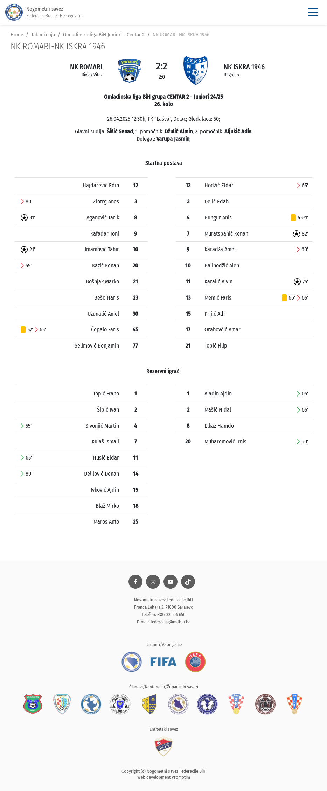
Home (17, 34)
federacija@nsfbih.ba (170, 621)
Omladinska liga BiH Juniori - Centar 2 (104, 34)
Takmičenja (43, 34)
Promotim (181, 777)
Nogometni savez (43, 12)
